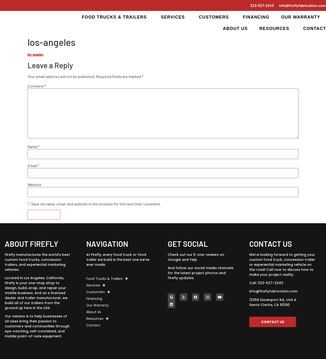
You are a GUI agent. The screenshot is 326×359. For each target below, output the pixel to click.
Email (33, 166)
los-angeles (35, 54)
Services (174, 17)
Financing (256, 17)
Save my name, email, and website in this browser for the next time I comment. (96, 204)
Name (33, 147)
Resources (275, 28)
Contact (314, 28)
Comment (37, 86)
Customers (215, 17)
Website (34, 185)
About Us (235, 28)
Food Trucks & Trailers (115, 17)
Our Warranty (300, 17)
